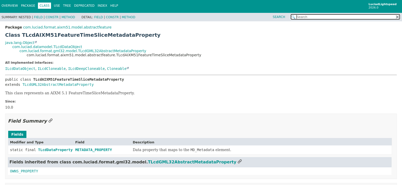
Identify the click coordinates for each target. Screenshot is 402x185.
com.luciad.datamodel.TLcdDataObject (47, 47)
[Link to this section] (50, 121)
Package (28, 5)
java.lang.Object (19, 43)
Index (102, 5)
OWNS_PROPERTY (24, 171)
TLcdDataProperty (55, 150)
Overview (10, 5)
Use (57, 5)
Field (38, 17)
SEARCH (279, 17)
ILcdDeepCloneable (86, 69)
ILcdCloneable (52, 69)
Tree (67, 5)
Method (68, 17)
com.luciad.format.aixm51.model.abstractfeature (67, 27)
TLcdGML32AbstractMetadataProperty (58, 84)
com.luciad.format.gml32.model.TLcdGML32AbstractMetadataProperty (82, 51)
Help (114, 5)
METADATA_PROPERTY (93, 150)
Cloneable (117, 69)
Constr (52, 17)
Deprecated (84, 5)
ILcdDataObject (20, 69)
